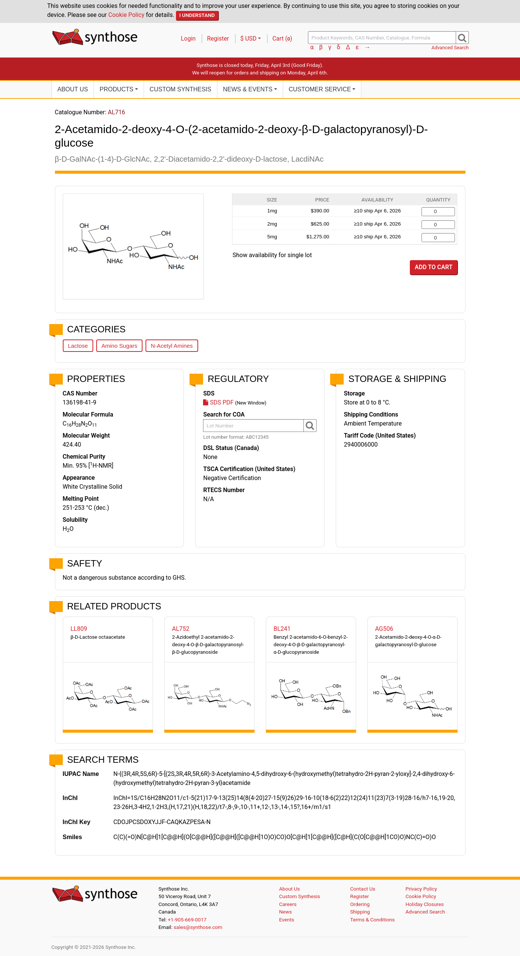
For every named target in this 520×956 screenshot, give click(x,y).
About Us (73, 89)
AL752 (181, 628)
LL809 (79, 628)
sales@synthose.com (198, 927)
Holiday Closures (424, 904)
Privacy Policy (421, 889)
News (285, 912)
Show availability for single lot (272, 255)
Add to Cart (433, 267)
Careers (288, 904)
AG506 (384, 628)
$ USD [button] (248, 38)
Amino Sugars (119, 345)
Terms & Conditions (372, 920)
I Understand (197, 15)
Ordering (360, 904)
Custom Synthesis (180, 89)
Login (188, 38)
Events (286, 920)
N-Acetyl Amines (172, 345)
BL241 (282, 628)
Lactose (78, 345)
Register (218, 38)
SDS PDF (218, 402)
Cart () (282, 38)
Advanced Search (450, 47)
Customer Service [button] (320, 89)
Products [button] (116, 89)
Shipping (360, 912)
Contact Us (362, 889)
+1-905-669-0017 (187, 920)
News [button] (248, 89)
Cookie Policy (126, 14)
